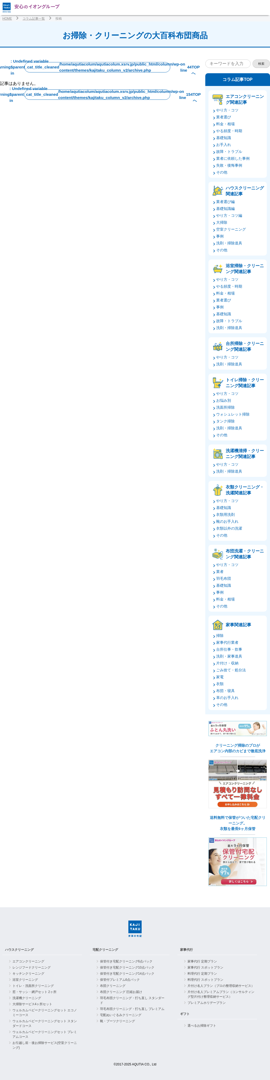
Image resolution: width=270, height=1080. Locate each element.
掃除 (220, 635)
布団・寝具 (225, 691)
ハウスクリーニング (19, 950)
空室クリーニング (231, 229)
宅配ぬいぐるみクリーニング (120, 1015)
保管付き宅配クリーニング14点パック (127, 973)
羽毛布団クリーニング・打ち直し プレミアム (132, 1009)
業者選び (223, 117)
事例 (220, 236)
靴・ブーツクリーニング (117, 1021)
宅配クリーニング (105, 950)
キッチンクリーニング (28, 973)
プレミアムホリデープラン (207, 1003)
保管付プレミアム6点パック (120, 980)
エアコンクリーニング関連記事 (245, 99)
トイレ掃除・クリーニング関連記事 (245, 383)
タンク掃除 (225, 421)
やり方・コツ (227, 110)
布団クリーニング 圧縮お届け (121, 992)
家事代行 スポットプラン (205, 967)
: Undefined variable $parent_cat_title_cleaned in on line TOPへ (97, 67)
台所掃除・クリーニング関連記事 (245, 346)
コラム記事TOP (237, 79)
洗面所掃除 (225, 407)
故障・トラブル (229, 151)
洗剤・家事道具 (229, 656)
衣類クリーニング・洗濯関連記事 (245, 490)
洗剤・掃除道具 (229, 243)
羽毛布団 (223, 578)
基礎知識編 (225, 208)
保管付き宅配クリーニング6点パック (126, 961)
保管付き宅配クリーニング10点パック (127, 967)
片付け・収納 (227, 663)
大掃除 (221, 222)
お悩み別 (223, 400)
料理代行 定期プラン (202, 973)
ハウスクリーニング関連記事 (245, 191)
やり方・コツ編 (229, 215)
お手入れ (223, 144)
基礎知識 (223, 138)
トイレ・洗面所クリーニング (33, 986)
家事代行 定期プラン (202, 961)
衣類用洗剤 (225, 514)
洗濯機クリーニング (26, 998)
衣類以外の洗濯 (229, 528)
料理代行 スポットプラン (205, 980)
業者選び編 (225, 202)
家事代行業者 (227, 642)
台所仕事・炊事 (229, 649)
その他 (221, 172)
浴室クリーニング (25, 980)
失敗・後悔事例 (229, 165)
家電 (220, 677)
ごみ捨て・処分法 (231, 670)
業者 (220, 571)
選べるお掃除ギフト (202, 1025)
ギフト (185, 1014)
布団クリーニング (112, 986)
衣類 (220, 684)
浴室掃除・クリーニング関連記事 (245, 268)
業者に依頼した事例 (233, 158)
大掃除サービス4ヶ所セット (32, 1004)
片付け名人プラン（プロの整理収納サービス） (221, 986)
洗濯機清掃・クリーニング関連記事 (245, 453)
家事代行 (186, 950)
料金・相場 (225, 124)
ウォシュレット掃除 (233, 414)
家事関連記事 (238, 625)
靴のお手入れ (227, 521)
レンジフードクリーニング (31, 967)
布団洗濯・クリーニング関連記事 (245, 554)
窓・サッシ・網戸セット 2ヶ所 (34, 992)
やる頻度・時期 (229, 131)
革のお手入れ (227, 697)
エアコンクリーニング (28, 961)
